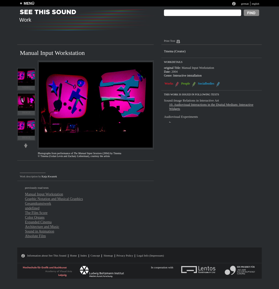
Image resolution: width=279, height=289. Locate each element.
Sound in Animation (39, 231)
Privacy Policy (125, 255)
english (255, 3)
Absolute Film (35, 236)
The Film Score (36, 213)
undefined (32, 208)
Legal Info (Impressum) (150, 255)
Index (84, 255)
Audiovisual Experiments (181, 117)
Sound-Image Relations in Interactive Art (191, 100)
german (245, 3)
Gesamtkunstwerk (38, 203)
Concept (95, 255)
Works (168, 83)
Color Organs (35, 217)
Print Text (169, 40)
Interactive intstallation (187, 75)
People (185, 83)
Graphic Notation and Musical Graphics (54, 199)
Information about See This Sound (46, 255)
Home (73, 255)
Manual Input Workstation (44, 194)
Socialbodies (206, 83)
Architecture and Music (42, 227)
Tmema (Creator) (175, 51)
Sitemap (108, 255)
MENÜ (29, 3)
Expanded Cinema (38, 222)
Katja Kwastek (49, 176)
